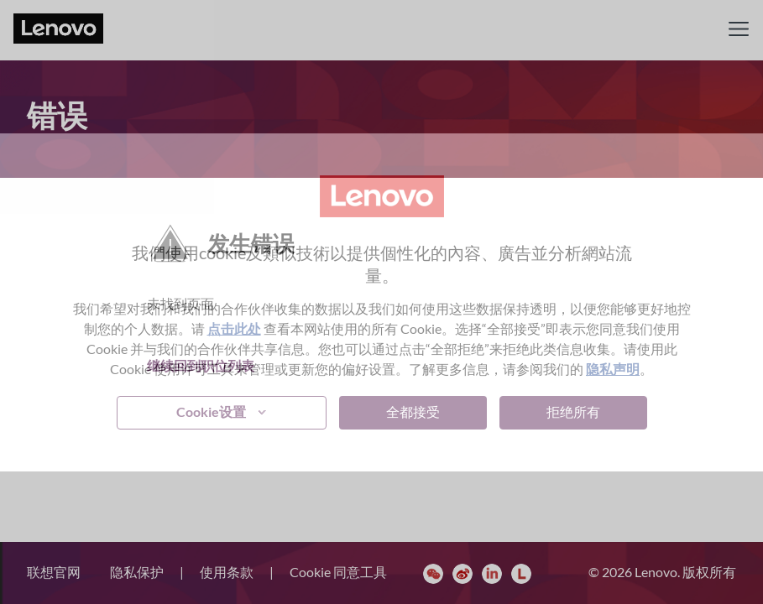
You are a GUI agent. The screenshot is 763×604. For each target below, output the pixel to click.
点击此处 (234, 328)
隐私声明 (613, 369)
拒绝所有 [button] (573, 411)
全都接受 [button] (413, 411)
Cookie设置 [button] (211, 411)
